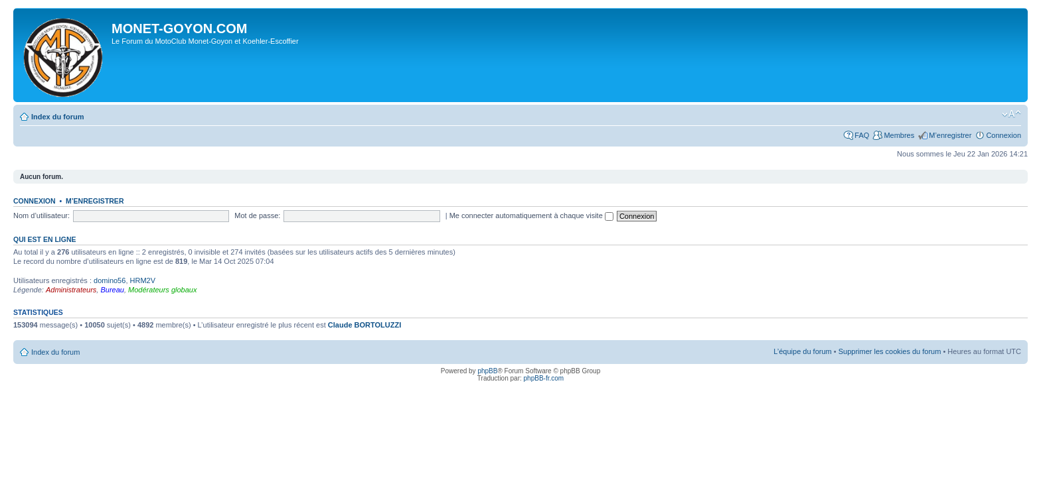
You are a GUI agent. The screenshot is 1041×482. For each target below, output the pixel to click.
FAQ (861, 135)
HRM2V (143, 280)
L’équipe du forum (802, 351)
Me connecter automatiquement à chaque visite (531, 215)
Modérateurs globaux (162, 290)
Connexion (1003, 135)
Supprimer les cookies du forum (890, 351)
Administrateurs (71, 290)
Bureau (111, 290)
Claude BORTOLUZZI (364, 325)
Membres (899, 135)
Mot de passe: (257, 215)
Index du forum (57, 117)
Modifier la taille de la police (1011, 114)
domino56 (109, 280)
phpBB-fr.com (544, 378)
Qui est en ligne (44, 239)
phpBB (487, 371)
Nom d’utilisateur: (41, 215)
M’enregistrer (950, 135)
